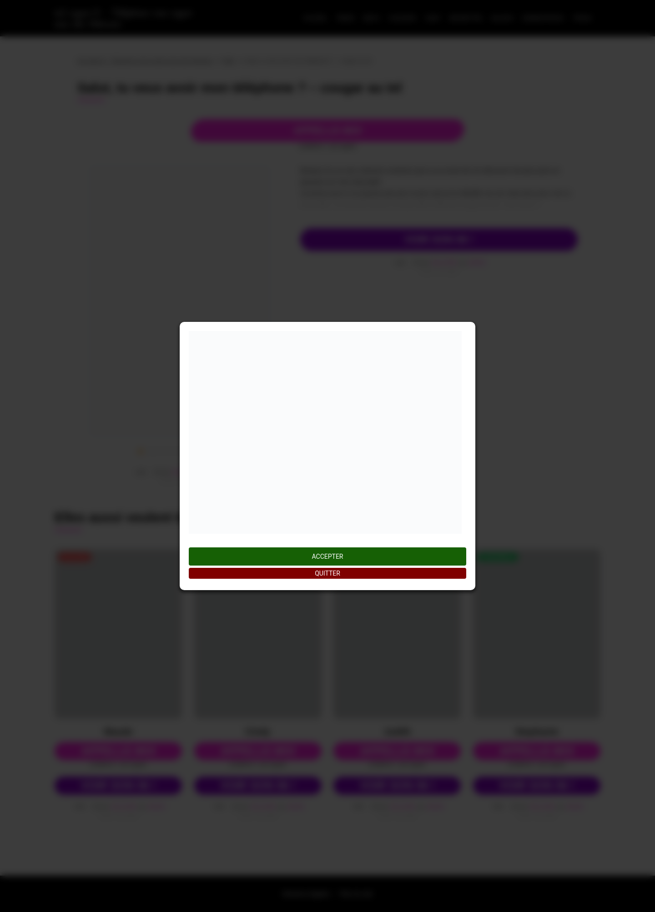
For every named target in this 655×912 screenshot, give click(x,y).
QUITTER (327, 573)
